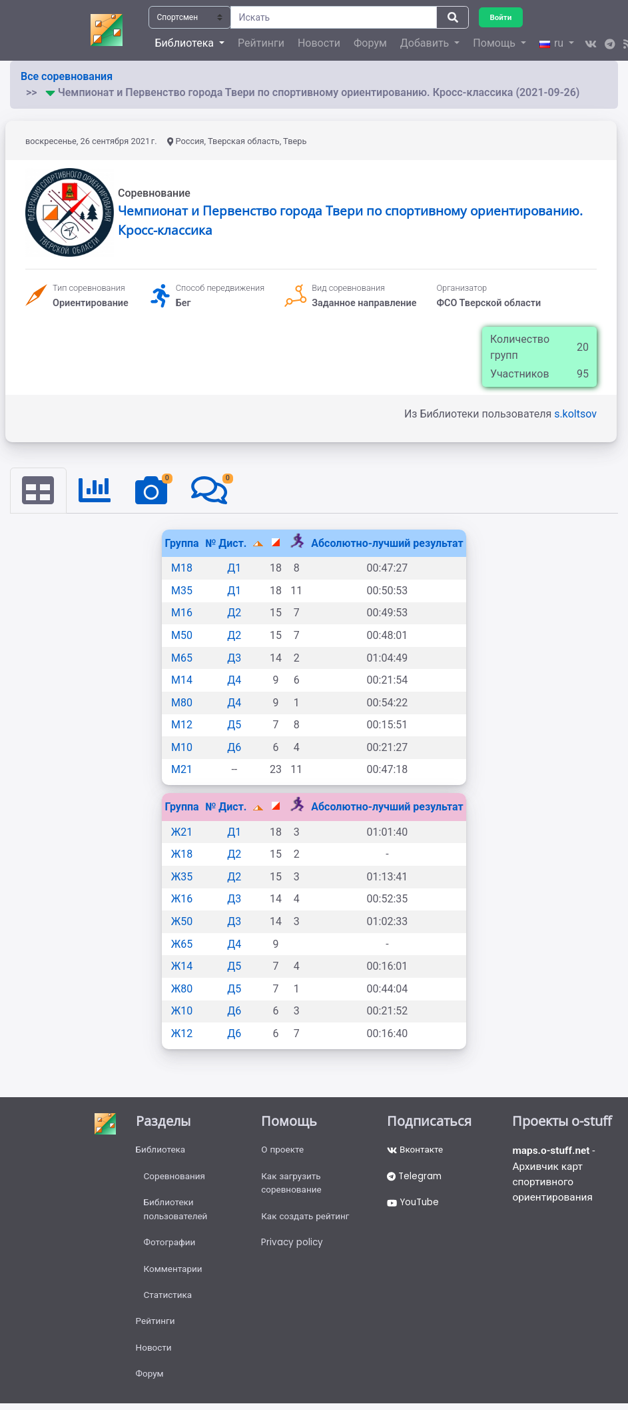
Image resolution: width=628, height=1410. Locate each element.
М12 (181, 725)
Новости (319, 43)
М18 (181, 568)
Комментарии (174, 1274)
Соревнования (176, 1178)
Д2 (234, 613)
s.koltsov (575, 414)
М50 (181, 636)
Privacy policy (292, 1247)
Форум (370, 43)
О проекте (283, 1151)
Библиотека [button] (185, 43)
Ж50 (182, 922)
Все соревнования (67, 76)
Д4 (234, 680)
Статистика (169, 1302)
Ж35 (182, 877)
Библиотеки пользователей (177, 1213)
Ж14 (182, 966)
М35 (181, 590)
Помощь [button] (495, 43)
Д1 (234, 568)
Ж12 (182, 1034)
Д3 (234, 658)
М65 (181, 658)
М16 (181, 613)
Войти (501, 17)
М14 (181, 680)
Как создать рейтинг (306, 1220)
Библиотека (161, 1151)
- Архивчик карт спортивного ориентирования (555, 1176)
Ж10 (182, 1011)
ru (552, 43)
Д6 (234, 748)
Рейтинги (261, 43)
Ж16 (182, 899)
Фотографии (171, 1247)
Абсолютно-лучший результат (387, 543)
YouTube (414, 1206)
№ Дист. (227, 543)
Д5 (234, 725)
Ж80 (182, 989)
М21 (181, 770)
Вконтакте (416, 1151)
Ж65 (182, 944)
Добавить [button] (426, 43)
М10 (181, 748)
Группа (181, 543)
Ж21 (182, 832)
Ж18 (182, 854)
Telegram (415, 1178)
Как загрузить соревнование (292, 1185)
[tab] (38, 491)
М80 (181, 702)
